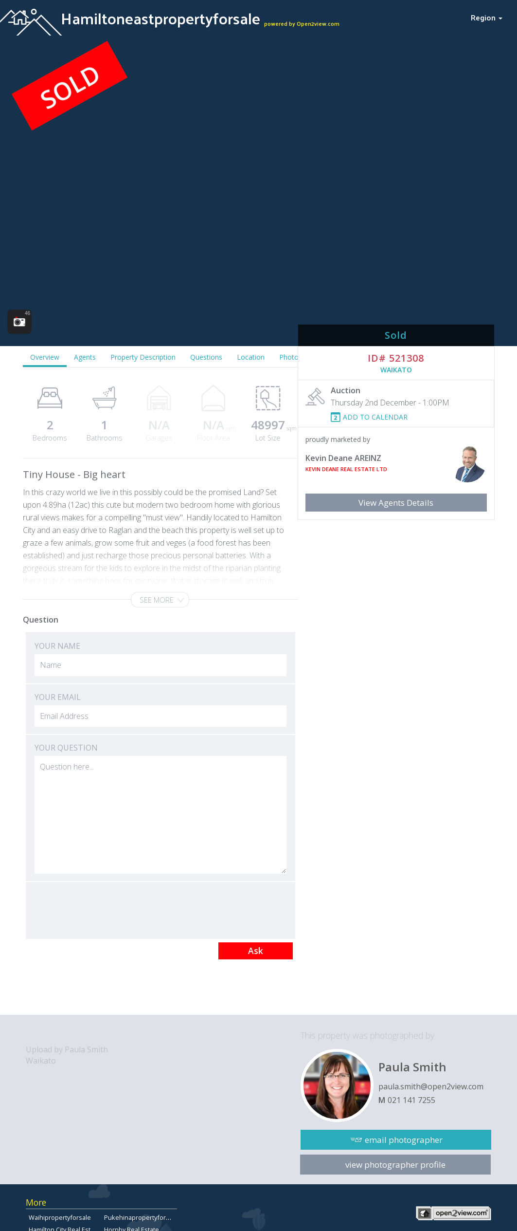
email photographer (404, 1139)
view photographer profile (395, 1164)
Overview (44, 357)
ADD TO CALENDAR (375, 417)
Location (251, 357)
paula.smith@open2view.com (430, 1086)
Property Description (143, 357)
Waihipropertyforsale (60, 1217)
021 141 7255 (411, 1100)
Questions (206, 357)
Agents (85, 357)
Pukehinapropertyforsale (141, 1217)
